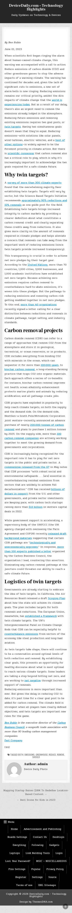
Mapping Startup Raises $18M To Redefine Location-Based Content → (36, 792)
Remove (60, 754)
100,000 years (50, 365)
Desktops (58, 837)
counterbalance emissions (21, 634)
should (36, 757)
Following (37, 845)
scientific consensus (21, 153)
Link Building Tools (38, 853)
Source (52, 877)
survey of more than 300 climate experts (34, 183)
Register (20, 877)
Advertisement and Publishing (42, 829)
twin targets (12, 127)
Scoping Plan (56, 598)
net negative (32, 681)
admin (42, 764)
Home (14, 829)
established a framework (41, 616)
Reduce (52, 754)
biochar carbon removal (19, 369)
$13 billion (35, 507)
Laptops (15, 853)
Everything (19, 845)
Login (59, 853)
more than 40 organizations (39, 305)
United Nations (38, 265)
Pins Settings (16, 869)
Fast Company (13, 740)
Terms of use (24, 885)
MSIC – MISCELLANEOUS (51, 861)
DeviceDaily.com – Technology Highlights (36, 7)
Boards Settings (17, 837)
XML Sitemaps (47, 885)
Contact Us (40, 837)
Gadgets (54, 845)
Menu (11, 822)
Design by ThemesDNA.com (36, 902)
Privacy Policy (55, 869)
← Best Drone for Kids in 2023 (36, 800)
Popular (36, 869)
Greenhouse (42, 754)
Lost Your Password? (17, 861)
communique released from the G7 (26, 467)
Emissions (29, 754)
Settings (37, 877)
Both (20, 754)
